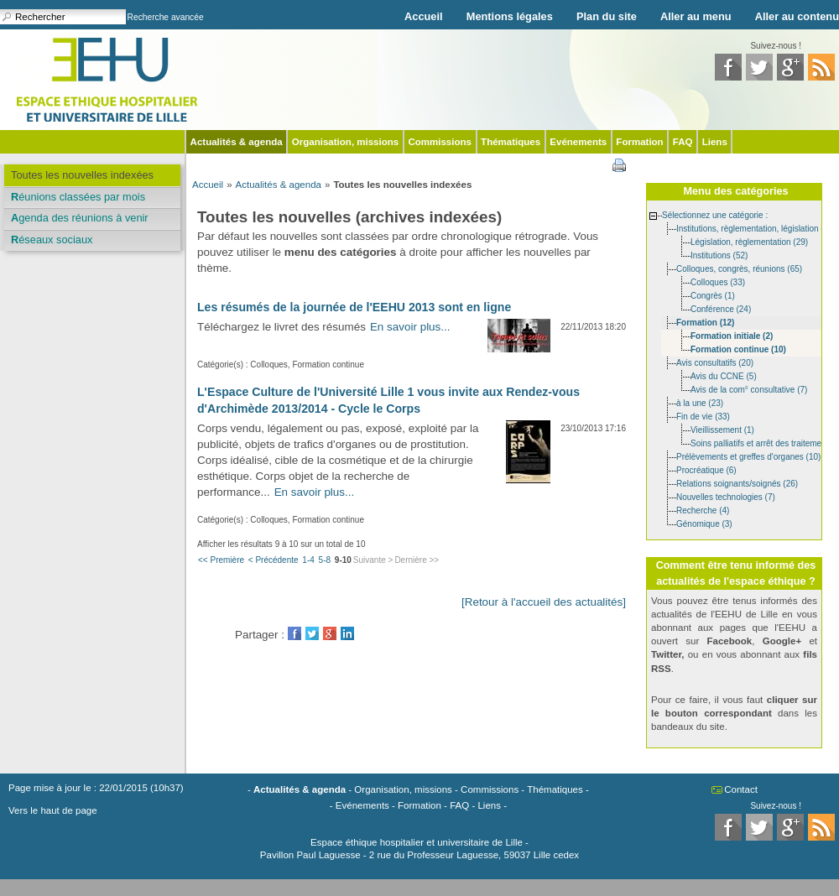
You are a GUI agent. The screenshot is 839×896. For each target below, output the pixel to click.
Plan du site (606, 16)
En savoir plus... (410, 326)
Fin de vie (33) (703, 415)
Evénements (578, 142)
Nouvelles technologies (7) (725, 496)
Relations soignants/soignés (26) (737, 482)
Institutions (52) (719, 254)
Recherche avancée (166, 17)
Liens (714, 142)
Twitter (312, 633)
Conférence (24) (720, 308)
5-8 (325, 560)
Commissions (440, 142)
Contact (741, 789)
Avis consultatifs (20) (714, 362)
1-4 (308, 560)
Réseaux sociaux (51, 239)
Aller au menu (696, 16)
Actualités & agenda (236, 142)
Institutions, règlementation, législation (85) (756, 227)
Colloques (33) (717, 281)
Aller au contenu (797, 16)
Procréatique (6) (706, 469)
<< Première (221, 560)
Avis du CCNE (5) (723, 375)
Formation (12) (705, 321)
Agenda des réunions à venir (80, 217)
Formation (639, 142)
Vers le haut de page (52, 810)
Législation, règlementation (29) (749, 241)
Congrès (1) (712, 295)
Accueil (423, 16)
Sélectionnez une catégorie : (715, 214)
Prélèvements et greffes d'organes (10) (748, 456)
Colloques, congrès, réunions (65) (739, 268)
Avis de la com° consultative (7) (748, 388)
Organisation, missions (345, 142)
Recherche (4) (702, 509)
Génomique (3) (704, 523)
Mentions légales (509, 16)
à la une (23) (699, 402)
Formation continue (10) (738, 348)
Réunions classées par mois (78, 196)
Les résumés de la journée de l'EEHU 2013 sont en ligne (354, 307)
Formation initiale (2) (731, 335)
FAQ (683, 142)
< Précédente (273, 560)
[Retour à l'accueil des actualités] (543, 602)
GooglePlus (329, 633)
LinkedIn (347, 633)
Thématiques (510, 142)
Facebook (294, 633)
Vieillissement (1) (722, 429)
